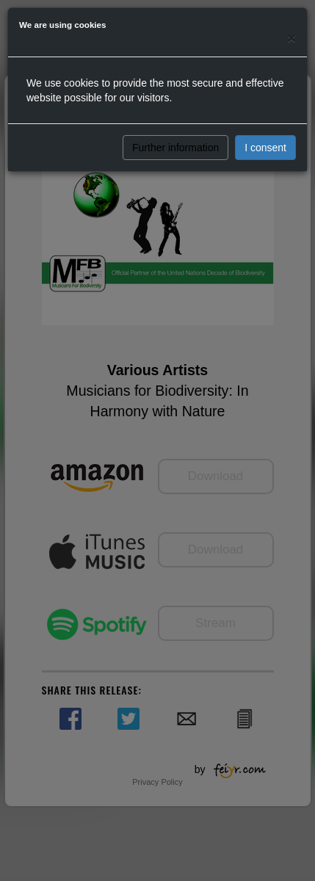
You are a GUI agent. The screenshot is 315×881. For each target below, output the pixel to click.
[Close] (291, 38)
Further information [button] (175, 147)
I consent (265, 147)
